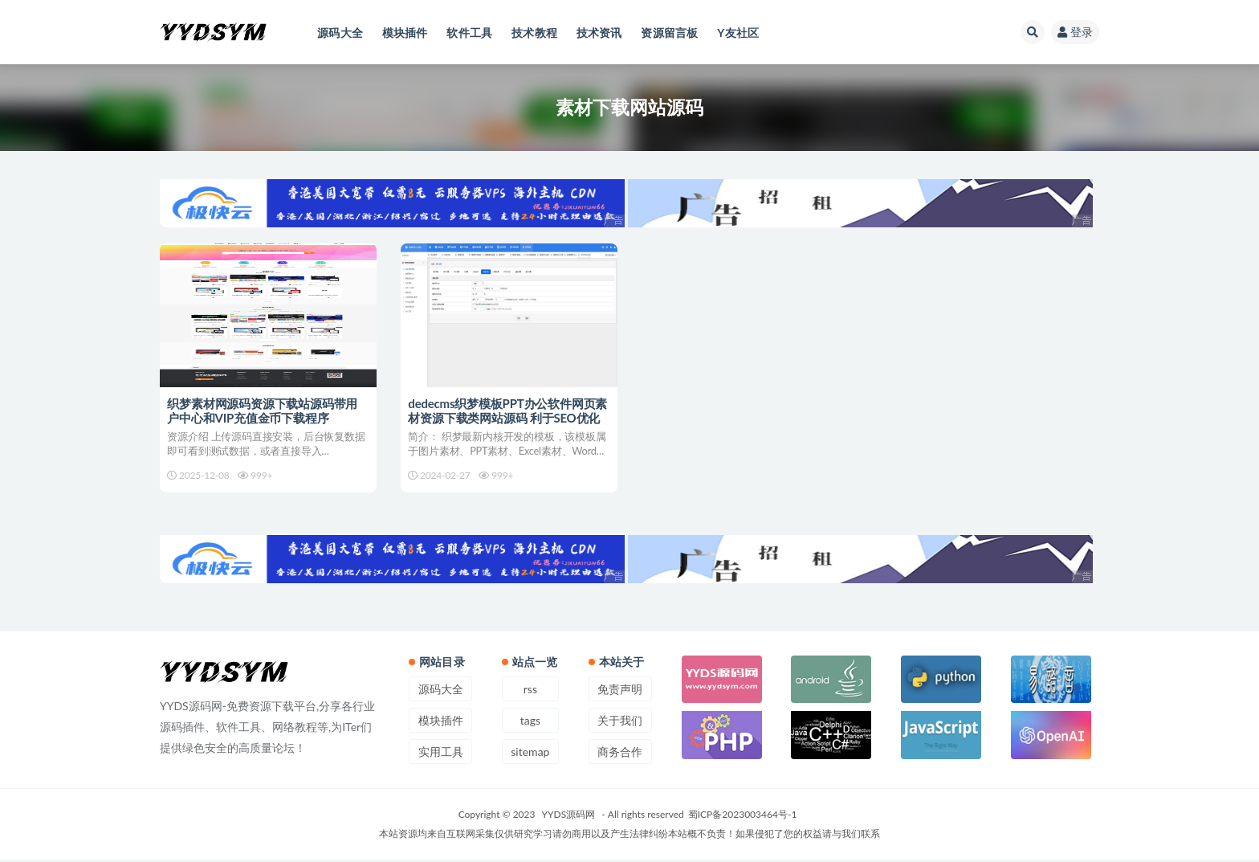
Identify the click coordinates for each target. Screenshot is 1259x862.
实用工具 (440, 754)
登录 (1075, 32)
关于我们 (619, 722)
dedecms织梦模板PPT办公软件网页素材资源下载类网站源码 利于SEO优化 (508, 410)
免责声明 (619, 691)
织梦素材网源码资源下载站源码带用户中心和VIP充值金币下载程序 (263, 410)
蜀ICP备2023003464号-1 (742, 817)
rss (530, 691)
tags (530, 722)
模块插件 (440, 722)
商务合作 (619, 754)
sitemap (530, 754)
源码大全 (440, 691)
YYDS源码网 (569, 817)
